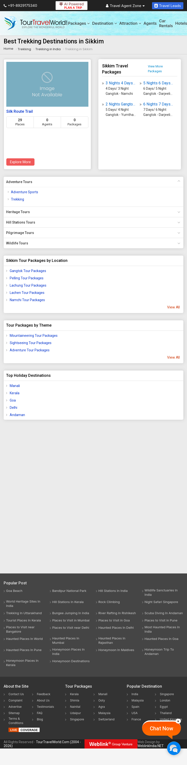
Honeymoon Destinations (71, 661)
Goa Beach (14, 591)
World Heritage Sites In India (23, 603)
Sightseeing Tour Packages (30, 343)
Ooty (101, 700)
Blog (40, 719)
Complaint (15, 700)
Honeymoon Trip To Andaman (159, 651)
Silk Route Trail (19, 111)
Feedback (44, 694)
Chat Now (161, 728)
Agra (101, 707)
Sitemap (14, 713)
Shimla (74, 700)
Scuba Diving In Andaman (163, 613)
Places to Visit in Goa (114, 620)
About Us (43, 700)
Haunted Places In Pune (24, 650)
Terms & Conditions (15, 721)
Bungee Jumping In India (70, 613)
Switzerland (106, 719)
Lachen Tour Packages (27, 293)
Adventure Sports (24, 192)
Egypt (164, 707)
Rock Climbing (109, 602)
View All (173, 307)
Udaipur (75, 713)
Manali (15, 386)
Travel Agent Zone (125, 5)
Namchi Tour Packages (27, 300)
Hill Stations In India (113, 591)
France (136, 719)
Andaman (17, 415)
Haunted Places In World (24, 639)
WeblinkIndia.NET (150, 746)
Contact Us (16, 694)
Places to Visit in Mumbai (71, 620)
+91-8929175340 (20, 5)
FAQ (39, 713)
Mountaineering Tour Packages (34, 336)
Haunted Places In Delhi (116, 627)
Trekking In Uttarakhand (24, 613)
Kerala (14, 393)
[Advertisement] (23, 499)
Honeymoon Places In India (68, 651)
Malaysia (104, 713)
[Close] (178, 721)
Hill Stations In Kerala (68, 602)
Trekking (17, 199)
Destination (104, 23)
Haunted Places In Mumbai (65, 640)
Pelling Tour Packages (26, 278)
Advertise (15, 707)
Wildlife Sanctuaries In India (161, 592)
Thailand (166, 713)
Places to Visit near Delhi (70, 627)
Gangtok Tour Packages (28, 271)
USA (135, 713)
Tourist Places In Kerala (23, 620)
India (135, 694)
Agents (150, 23)
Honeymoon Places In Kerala (22, 663)
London (165, 700)
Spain (135, 707)
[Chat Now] (173, 748)
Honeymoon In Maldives (116, 650)
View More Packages (155, 68)
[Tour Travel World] (36, 23)
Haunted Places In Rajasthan (111, 640)
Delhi (13, 408)
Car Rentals (166, 23)
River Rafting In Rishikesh (117, 613)
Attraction (130, 23)
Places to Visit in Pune (161, 620)
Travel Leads (167, 5)
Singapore (77, 719)
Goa (13, 400)
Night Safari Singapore (161, 602)
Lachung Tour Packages (28, 285)
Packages (79, 23)
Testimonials (45, 707)
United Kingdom (171, 719)
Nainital (75, 707)
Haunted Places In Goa (161, 639)
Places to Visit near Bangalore (20, 629)
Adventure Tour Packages (30, 350)
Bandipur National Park (69, 591)
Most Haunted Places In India (162, 629)
